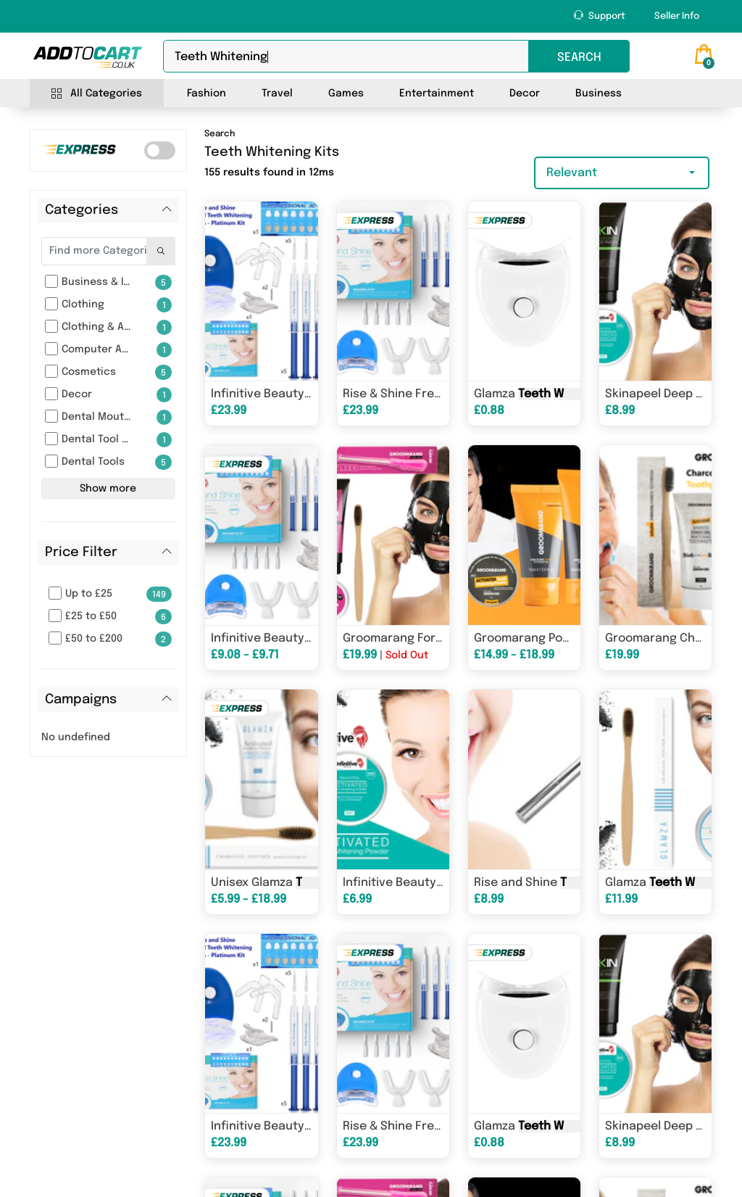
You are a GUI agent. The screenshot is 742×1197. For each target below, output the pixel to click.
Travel (277, 93)
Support (599, 15)
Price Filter (81, 552)
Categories (81, 210)
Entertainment (436, 93)
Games (346, 93)
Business (598, 93)
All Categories (96, 93)
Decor (524, 93)
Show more (108, 489)
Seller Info (676, 16)
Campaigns (81, 699)
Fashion (206, 93)
